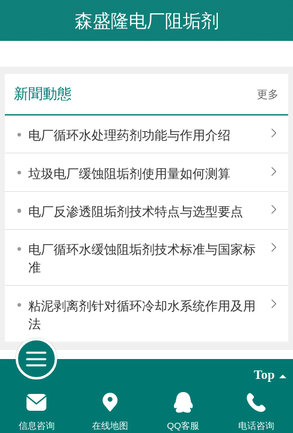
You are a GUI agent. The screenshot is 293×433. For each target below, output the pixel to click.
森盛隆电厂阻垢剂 (147, 20)
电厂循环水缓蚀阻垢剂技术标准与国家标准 (142, 258)
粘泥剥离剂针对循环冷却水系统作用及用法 (142, 315)
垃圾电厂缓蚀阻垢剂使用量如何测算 (129, 174)
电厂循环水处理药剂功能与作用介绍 (129, 135)
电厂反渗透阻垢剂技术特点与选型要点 (135, 211)
